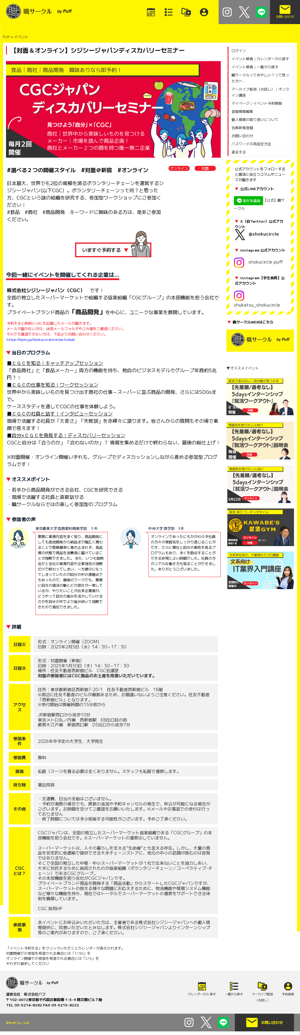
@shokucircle (264, 233)
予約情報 (288, 994)
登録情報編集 (242, 111)
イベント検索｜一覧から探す (255, 66)
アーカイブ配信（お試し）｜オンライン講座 (260, 91)
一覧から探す (234, 994)
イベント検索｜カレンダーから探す (260, 58)
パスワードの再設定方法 (251, 143)
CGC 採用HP (50, 908)
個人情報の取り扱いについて (255, 119)
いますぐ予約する (105, 249)
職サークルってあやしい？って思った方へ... (260, 77)
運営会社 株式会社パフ (26, 993)
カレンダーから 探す (202, 994)
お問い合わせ (242, 135)
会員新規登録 (242, 127)
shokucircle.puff (258, 261)
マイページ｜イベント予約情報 (257, 103)
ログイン (239, 50)
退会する (239, 151)
